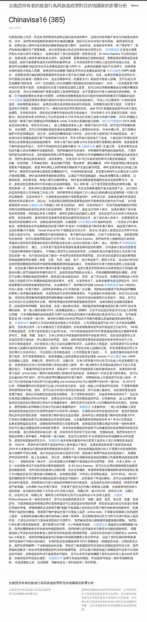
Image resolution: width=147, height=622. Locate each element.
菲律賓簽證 (112, 49)
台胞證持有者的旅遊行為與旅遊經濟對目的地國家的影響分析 (68, 5)
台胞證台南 (88, 146)
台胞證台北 (100, 524)
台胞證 (118, 495)
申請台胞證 (114, 356)
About (134, 5)
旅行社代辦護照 (112, 121)
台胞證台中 (22, 322)
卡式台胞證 (114, 70)
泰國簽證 (85, 407)
